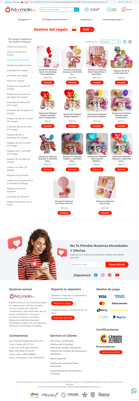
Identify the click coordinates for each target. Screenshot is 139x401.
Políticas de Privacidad (61, 344)
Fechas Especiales (112, 19)
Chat (129, 2)
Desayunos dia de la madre (17, 53)
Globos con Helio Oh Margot (17, 168)
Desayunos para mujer (18, 60)
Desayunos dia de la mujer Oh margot (20, 119)
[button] (22, 2)
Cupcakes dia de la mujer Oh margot (19, 128)
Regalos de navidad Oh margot (18, 160)
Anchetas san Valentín (18, 197)
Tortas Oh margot (15, 81)
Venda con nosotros (111, 352)
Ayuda (121, 2)
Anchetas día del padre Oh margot (20, 111)
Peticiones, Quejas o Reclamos (65, 347)
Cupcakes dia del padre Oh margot (18, 103)
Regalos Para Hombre (17, 175)
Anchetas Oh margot (17, 75)
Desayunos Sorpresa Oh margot (19, 87)
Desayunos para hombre (19, 65)
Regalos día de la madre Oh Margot (19, 144)
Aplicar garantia (58, 358)
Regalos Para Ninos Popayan (16, 190)
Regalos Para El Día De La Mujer (19, 203)
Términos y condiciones (62, 341)
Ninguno (105, 41)
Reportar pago (62, 303)
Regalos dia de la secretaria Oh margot (17, 136)
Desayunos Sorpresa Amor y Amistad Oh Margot (20, 181)
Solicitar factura (63, 317)
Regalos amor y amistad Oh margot (19, 152)
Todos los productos (17, 47)
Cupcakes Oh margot (17, 70)
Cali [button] (26, 2)
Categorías (23, 19)
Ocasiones (85, 19)
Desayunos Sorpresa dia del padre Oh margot (19, 95)
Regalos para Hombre (56, 19)
